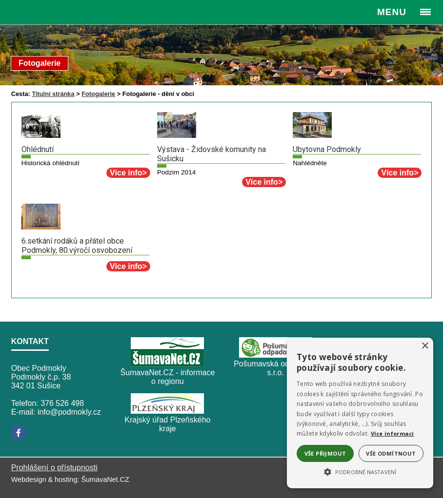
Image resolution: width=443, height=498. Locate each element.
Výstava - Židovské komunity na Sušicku (211, 154)
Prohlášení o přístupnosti (54, 467)
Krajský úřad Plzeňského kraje (167, 424)
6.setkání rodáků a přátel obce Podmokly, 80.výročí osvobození (76, 245)
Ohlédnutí (37, 149)
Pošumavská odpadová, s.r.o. (275, 368)
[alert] (360, 413)
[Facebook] (18, 432)
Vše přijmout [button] (325, 453)
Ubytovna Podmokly (327, 149)
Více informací (392, 433)
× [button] (424, 346)
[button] (360, 471)
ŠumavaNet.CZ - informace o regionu (167, 376)
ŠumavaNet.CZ (105, 479)
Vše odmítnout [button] (391, 453)
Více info (126, 173)
